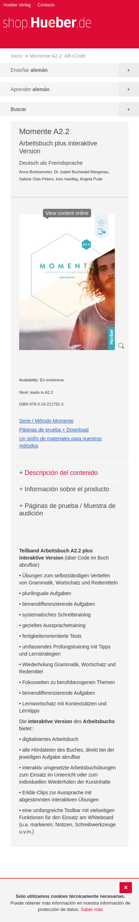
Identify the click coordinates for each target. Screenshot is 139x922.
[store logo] (47, 23)
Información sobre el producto (64, 489)
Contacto (46, 4)
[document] (70, 903)
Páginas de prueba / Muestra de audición (67, 509)
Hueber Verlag (17, 4)
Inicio (16, 56)
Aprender (30, 89)
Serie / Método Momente (46, 421)
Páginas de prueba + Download (54, 430)
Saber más (91, 909)
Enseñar (29, 70)
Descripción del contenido (58, 472)
